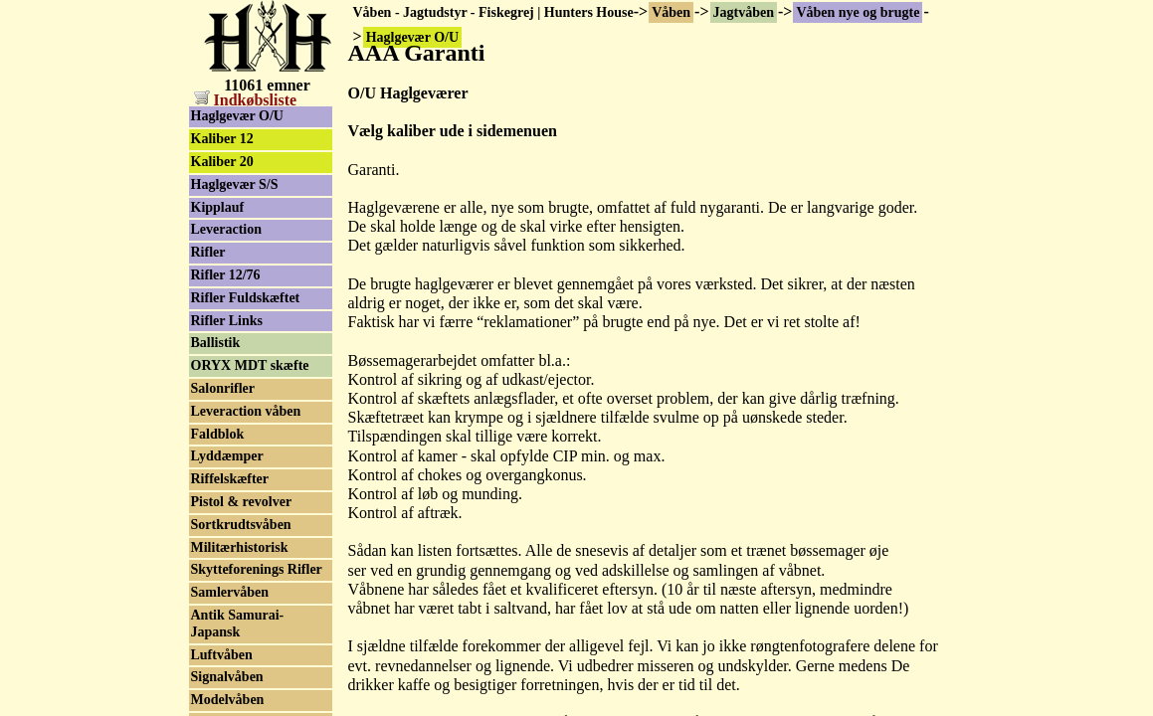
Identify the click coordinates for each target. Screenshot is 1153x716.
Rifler (208, 252)
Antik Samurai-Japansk (238, 623)
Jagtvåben (743, 12)
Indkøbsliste (245, 99)
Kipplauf (218, 207)
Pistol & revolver (241, 501)
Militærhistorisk (239, 547)
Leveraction (227, 229)
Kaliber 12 (222, 138)
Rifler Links (227, 320)
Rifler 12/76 (226, 275)
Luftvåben (222, 654)
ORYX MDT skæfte (250, 365)
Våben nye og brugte (857, 12)
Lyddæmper (227, 455)
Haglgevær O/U (237, 115)
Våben (671, 12)
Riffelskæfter (230, 478)
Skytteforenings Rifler (256, 569)
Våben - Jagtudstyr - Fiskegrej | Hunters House (493, 12)
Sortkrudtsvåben (241, 524)
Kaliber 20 (222, 161)
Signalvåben (227, 676)
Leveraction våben (246, 411)
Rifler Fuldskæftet (245, 297)
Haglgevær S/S (235, 184)
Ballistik (216, 342)
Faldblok (218, 434)
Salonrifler (223, 388)
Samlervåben (230, 592)
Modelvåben (228, 699)
